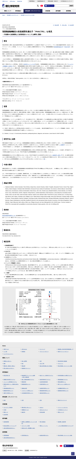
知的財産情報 (6, 421)
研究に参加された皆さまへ (8, 368)
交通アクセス (5, 1)
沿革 (40, 361)
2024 (41, 400)
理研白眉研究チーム (62, 381)
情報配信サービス (25, 409)
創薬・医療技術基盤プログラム (28, 379)
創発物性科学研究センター (63, 390)
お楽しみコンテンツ (44, 409)
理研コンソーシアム (44, 425)
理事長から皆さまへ (7, 361)
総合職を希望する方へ (44, 435)
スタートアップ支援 (26, 425)
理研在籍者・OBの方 (53, 1)
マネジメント (60, 363)
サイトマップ (42, 349)
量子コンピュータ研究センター (64, 384)
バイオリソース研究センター (27, 390)
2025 (23, 400)
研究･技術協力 (42, 421)
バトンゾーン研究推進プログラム (10, 381)
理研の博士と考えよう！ (26, 407)
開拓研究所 (24, 381)
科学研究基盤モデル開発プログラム (65, 375)
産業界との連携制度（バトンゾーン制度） (29, 422)
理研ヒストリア (61, 412)
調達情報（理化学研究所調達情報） (65, 349)
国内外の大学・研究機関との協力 (28, 428)
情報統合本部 (24, 388)
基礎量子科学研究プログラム (9, 379)
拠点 (22, 363)
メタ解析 (62, 144)
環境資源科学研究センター (45, 390)
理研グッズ (5, 412)
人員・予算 (42, 363)
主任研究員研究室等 (44, 381)
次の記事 (71, 25)
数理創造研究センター (26, 384)
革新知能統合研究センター (8, 388)
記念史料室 (5, 414)
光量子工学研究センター (8, 393)
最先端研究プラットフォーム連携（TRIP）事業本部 (28, 376)
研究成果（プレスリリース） (13, 15)
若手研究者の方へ (25, 435)
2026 (4, 400)
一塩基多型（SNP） (57, 155)
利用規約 (23, 351)
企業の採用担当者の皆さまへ (9, 428)
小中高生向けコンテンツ (66, 1)
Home (3, 15)
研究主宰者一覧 (6, 375)
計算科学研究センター (44, 384)
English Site (19, 1)
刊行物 (4, 409)
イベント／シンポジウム (63, 407)
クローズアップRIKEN (7, 407)
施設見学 (23, 412)
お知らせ (41, 407)
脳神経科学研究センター (8, 390)
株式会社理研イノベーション (9, 425)
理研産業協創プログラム (63, 379)
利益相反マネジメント (26, 368)
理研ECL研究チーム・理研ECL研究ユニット (11, 385)
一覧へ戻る (64, 25)
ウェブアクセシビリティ (8, 353)
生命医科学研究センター (45, 388)
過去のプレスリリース (62, 400)
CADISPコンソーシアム (29, 64)
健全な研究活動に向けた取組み (46, 365)
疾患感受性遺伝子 (58, 46)
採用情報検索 (6, 435)
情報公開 (23, 365)
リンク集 (5, 351)
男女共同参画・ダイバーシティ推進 (65, 365)
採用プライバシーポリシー (63, 351)
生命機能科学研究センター (63, 388)
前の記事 (57, 25)
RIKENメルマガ (50, 5)
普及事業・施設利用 (62, 421)
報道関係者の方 (41, 1)
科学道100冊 (42, 412)
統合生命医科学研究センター (9, 215)
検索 (71, 5)
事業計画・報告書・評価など (9, 365)
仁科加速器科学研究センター (27, 393)
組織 (4, 363)
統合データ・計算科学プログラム (46, 375)
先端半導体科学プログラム (45, 379)
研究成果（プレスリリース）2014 (27, 15)
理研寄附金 (32, 1)
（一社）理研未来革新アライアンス (65, 425)
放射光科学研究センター (45, 393)
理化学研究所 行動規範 (62, 361)
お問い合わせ (12, 1)
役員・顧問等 (24, 361)
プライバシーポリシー (44, 351)
